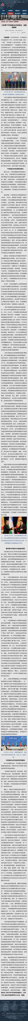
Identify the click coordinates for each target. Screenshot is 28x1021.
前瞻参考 (24, 13)
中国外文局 (23, 1008)
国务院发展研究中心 (14, 1008)
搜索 (26, 2)
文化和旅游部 (23, 1003)
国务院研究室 (14, 1006)
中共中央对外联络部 (5, 1001)
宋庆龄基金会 (14, 1009)
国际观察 (16, 21)
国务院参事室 (5, 1006)
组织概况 (10, 10)
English (19, 2)
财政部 (5, 1003)
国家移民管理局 (5, 1009)
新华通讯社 (23, 1006)
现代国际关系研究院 (23, 1009)
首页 (3, 10)
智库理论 (10, 13)
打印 (24, 32)
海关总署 (14, 1004)
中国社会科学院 (5, 1008)
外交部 (14, 1001)
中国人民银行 (5, 1004)
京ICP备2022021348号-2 (22, 1013)
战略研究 (24, 10)
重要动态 (17, 10)
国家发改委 (23, 1001)
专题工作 (3, 13)
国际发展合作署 (23, 1004)
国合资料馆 (17, 13)
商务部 (14, 1003)
